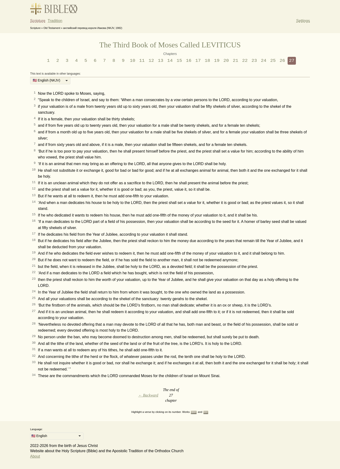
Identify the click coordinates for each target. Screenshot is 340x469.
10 (132, 60)
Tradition (55, 21)
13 (160, 60)
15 (179, 60)
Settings (303, 21)
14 (170, 60)
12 (151, 60)
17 (198, 60)
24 (263, 60)
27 (291, 60)
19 (217, 60)
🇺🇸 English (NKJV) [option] (46, 80)
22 (245, 60)
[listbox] (50, 80)
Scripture (37, 21)
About (35, 456)
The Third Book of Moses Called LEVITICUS (170, 45)
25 (273, 60)
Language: (36, 429)
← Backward (148, 395)
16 (188, 60)
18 (207, 60)
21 (235, 60)
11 (142, 60)
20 (226, 60)
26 (282, 60)
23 (254, 60)
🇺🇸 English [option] (39, 436)
